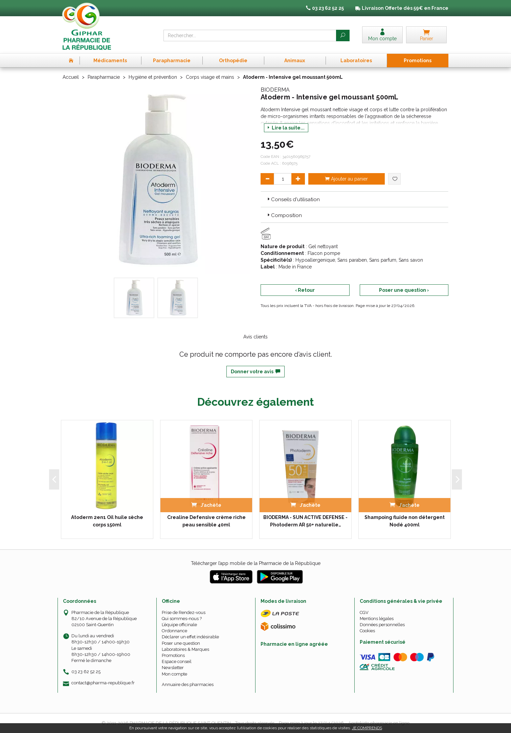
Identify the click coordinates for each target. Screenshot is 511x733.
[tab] (354, 199)
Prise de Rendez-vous (183, 612)
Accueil (71, 77)
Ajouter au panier (346, 179)
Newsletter (173, 667)
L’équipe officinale (179, 624)
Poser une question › (404, 290)
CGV (364, 612)
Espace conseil (177, 661)
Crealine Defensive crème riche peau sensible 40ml (206, 521)
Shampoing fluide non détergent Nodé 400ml (404, 521)
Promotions (173, 655)
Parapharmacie (104, 77)
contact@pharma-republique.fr (103, 683)
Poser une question (181, 643)
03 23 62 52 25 (86, 671)
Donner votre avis (255, 371)
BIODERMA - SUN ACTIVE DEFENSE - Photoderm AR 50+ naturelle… (305, 521)
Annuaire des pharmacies (188, 684)
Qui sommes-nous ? (182, 618)
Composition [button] (284, 215)
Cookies (367, 630)
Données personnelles (382, 624)
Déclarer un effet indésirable (190, 636)
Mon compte (174, 674)
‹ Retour (305, 290)
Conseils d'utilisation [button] (293, 199)
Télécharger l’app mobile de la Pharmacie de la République (255, 563)
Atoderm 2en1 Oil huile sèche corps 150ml (107, 521)
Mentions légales (377, 618)
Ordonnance (174, 630)
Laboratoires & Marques (185, 649)
